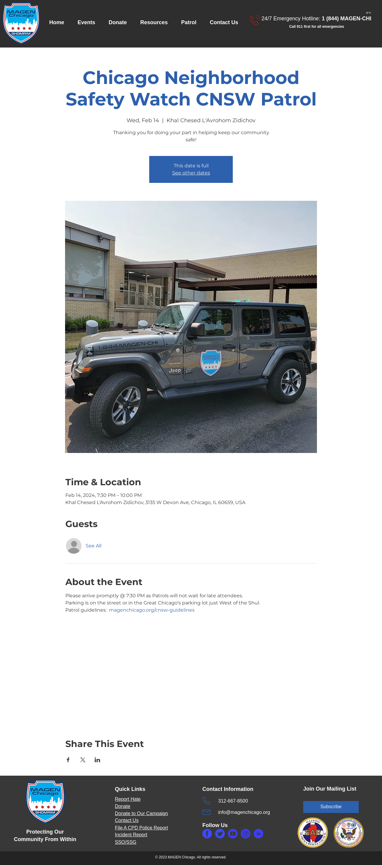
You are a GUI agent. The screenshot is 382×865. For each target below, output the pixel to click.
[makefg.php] (207, 833)
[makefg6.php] (233, 833)
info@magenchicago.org (244, 812)
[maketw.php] (220, 833)
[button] (88, 22)
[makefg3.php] (245, 833)
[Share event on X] (83, 759)
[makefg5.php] (258, 833)
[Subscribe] (331, 807)
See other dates (191, 173)
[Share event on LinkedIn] (97, 759)
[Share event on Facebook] (68, 759)
